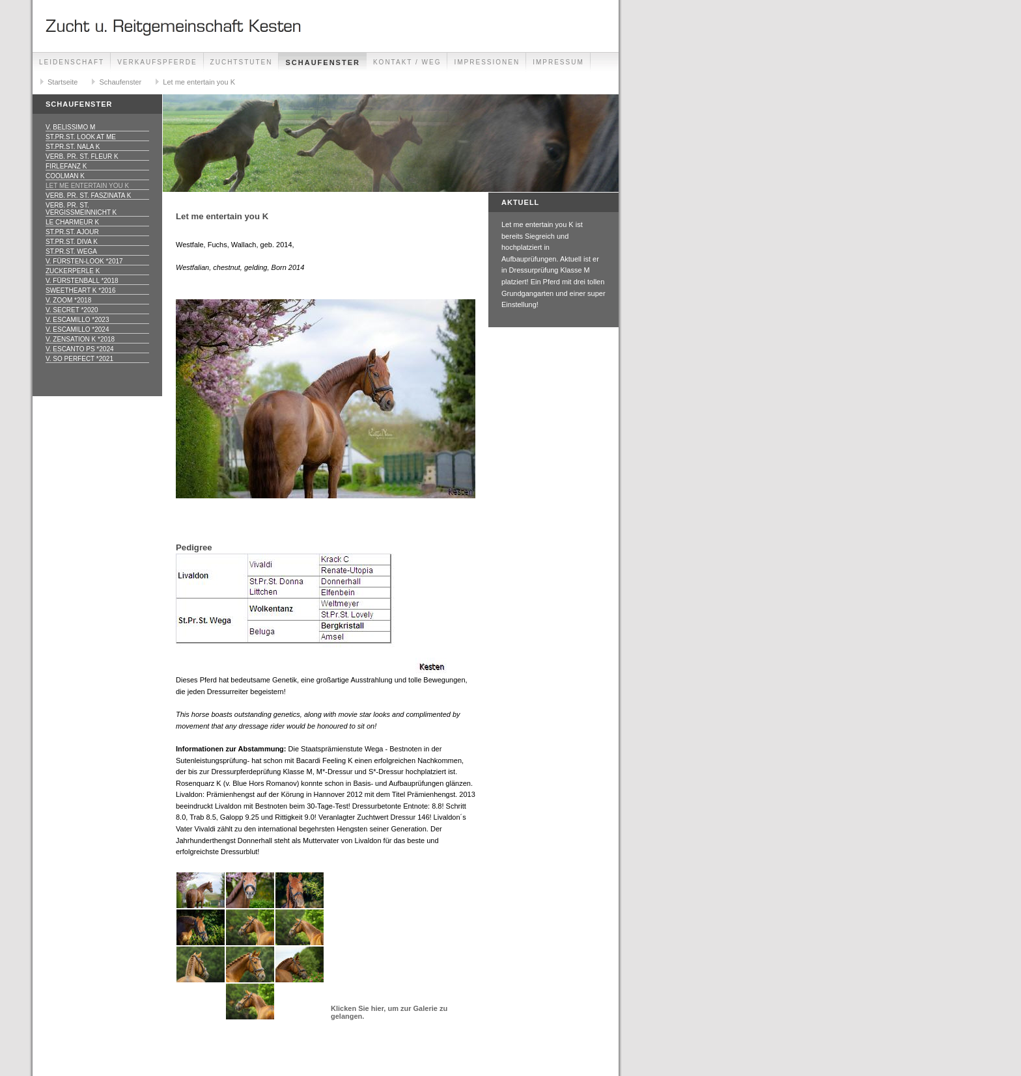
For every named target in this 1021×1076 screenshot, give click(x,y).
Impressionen (487, 62)
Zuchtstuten (241, 62)
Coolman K (65, 176)
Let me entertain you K (199, 82)
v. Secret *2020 (72, 310)
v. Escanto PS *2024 (80, 349)
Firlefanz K (66, 166)
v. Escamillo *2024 (77, 329)
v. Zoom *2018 (68, 300)
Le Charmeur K (72, 222)
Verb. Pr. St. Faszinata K (88, 195)
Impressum (558, 62)
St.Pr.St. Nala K (73, 146)
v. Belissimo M (70, 127)
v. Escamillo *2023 (77, 319)
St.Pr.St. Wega (71, 251)
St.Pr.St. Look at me (81, 137)
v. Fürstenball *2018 (82, 280)
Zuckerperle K (73, 271)
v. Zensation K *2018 (80, 339)
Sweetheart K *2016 (80, 290)
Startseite (62, 82)
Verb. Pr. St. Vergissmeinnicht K (81, 209)
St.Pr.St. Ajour (72, 231)
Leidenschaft (71, 62)
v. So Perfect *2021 (79, 358)
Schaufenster (322, 62)
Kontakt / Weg (407, 62)
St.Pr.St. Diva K (72, 241)
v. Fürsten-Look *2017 (84, 261)
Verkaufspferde (157, 62)
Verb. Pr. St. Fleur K (82, 156)
